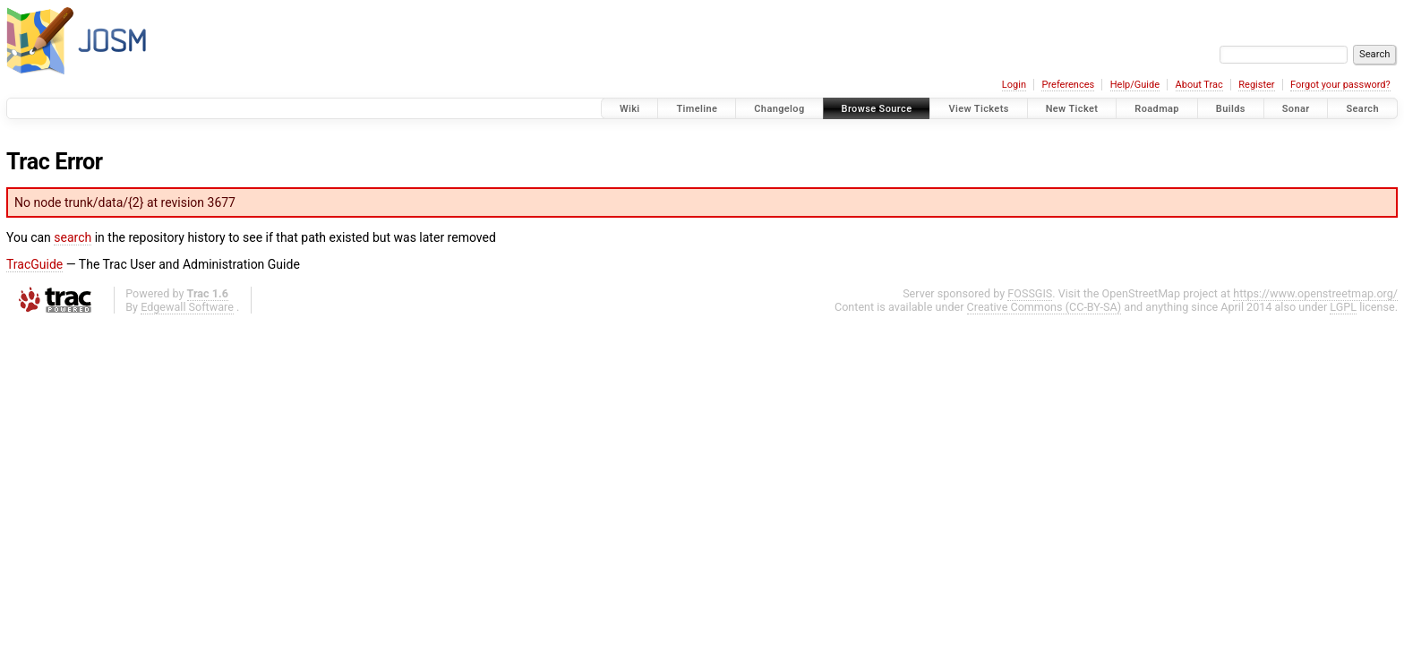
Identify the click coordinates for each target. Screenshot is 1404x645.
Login (1014, 84)
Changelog (779, 109)
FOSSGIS (1029, 293)
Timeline (696, 109)
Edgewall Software (187, 307)
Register (1256, 84)
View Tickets (978, 109)
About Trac (1199, 84)
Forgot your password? (1340, 84)
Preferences (1067, 84)
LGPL (1343, 307)
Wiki (630, 109)
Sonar (1296, 109)
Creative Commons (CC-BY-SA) (1044, 307)
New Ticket (1072, 109)
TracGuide (34, 264)
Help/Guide (1135, 84)
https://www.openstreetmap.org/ (1315, 293)
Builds (1231, 109)
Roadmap (1156, 109)
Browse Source (877, 109)
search (72, 237)
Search (1362, 109)
